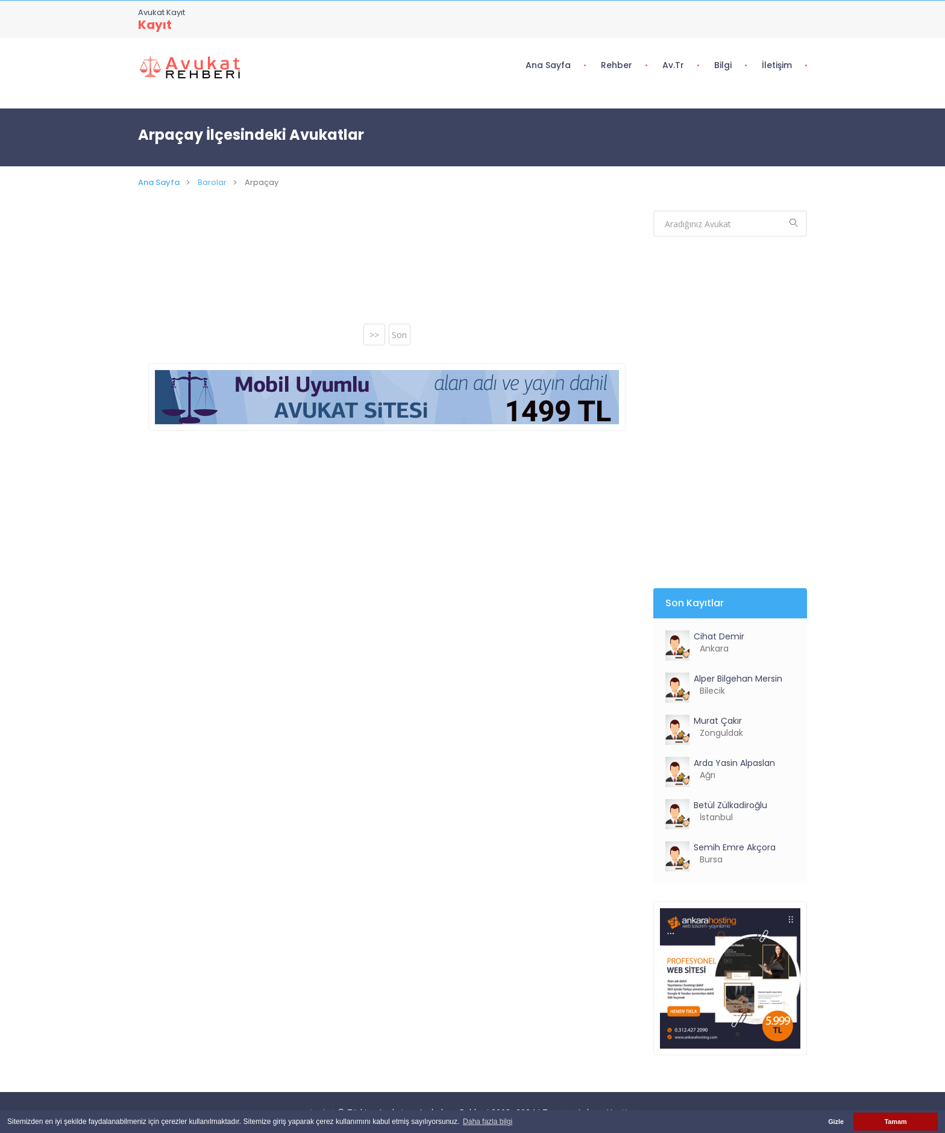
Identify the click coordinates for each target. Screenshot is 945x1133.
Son (399, 335)
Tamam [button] (895, 1121)
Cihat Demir (719, 636)
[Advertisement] (387, 267)
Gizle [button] (836, 1121)
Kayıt (155, 24)
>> (374, 335)
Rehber (616, 65)
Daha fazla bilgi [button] (487, 1121)
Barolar (212, 182)
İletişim (777, 65)
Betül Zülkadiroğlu (730, 805)
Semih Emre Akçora (735, 847)
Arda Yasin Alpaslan (734, 763)
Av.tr (673, 65)
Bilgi (723, 65)
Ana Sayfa (548, 65)
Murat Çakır (718, 721)
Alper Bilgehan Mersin (738, 679)
